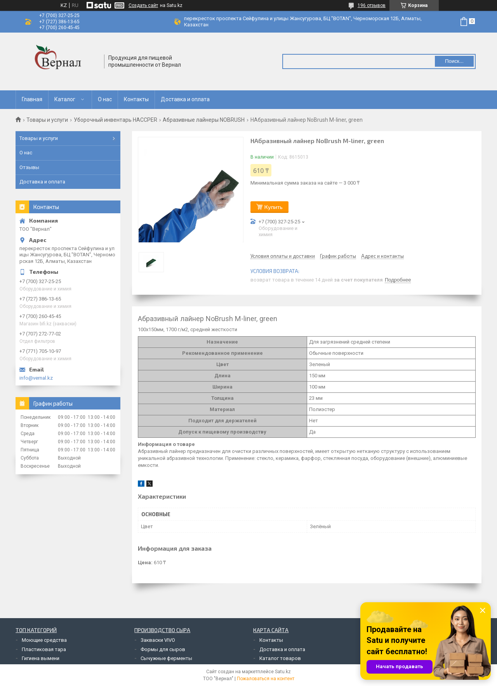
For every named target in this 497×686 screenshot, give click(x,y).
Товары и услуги (47, 120)
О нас (105, 99)
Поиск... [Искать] (454, 61)
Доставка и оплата (185, 99)
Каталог (64, 99)
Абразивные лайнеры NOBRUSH (204, 120)
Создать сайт (143, 5)
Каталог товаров (280, 658)
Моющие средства (44, 640)
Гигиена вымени (40, 658)
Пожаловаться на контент (265, 678)
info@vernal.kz (36, 378)
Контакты (136, 99)
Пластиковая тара (44, 649)
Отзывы (29, 167)
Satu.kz (283, 671)
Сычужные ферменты (166, 658)
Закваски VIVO (158, 640)
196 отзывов (372, 5)
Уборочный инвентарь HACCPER (115, 120)
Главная (32, 99)
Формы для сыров (163, 649)
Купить (273, 207)
